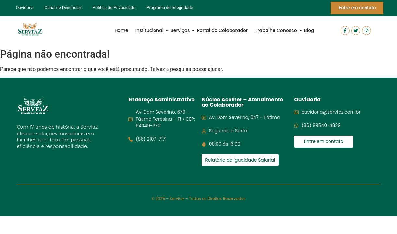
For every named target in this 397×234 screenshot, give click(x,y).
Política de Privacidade (114, 7)
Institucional (150, 30)
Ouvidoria (25, 7)
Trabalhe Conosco (276, 30)
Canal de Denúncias (62, 7)
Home (121, 30)
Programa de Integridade (169, 7)
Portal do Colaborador (222, 30)
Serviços (180, 30)
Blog (309, 30)
